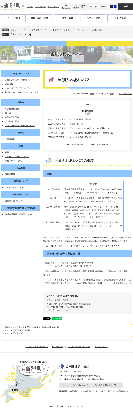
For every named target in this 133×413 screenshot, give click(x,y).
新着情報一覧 (77, 144)
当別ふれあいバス (18, 34)
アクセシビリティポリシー (79, 347)
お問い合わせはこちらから (58, 310)
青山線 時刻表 (76, 124)
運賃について (11, 152)
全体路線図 (10, 139)
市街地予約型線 (12, 117)
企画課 (57, 300)
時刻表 (21, 102)
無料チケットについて (15, 161)
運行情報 (9, 84)
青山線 (8, 113)
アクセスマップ (101, 347)
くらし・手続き (51, 30)
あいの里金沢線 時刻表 (80, 137)
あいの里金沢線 (12, 109)
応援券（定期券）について (17, 157)
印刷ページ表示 (125, 94)
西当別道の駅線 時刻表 (80, 119)
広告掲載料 (10, 174)
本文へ (30, 7)
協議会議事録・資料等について (19, 214)
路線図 (21, 133)
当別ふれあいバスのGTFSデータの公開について (90, 128)
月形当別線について (21, 194)
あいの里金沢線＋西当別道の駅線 (20, 126)
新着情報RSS (102, 144)
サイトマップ (53, 7)
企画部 (49, 300)
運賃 (21, 146)
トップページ (16, 30)
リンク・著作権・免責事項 (36, 347)
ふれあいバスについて (21, 73)
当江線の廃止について (15, 187)
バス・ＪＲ (82, 30)
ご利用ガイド (40, 7)
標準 (90, 7)
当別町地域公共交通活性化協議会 (21, 208)
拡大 (97, 7)
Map (86, 367)
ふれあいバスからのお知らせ (18, 80)
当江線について (21, 181)
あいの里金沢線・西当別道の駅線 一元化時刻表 (91, 133)
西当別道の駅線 (12, 121)
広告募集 (21, 168)
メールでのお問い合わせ (77, 385)
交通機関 (68, 30)
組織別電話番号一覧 (107, 385)
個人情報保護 (57, 347)
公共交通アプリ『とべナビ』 (18, 88)
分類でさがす (33, 30)
